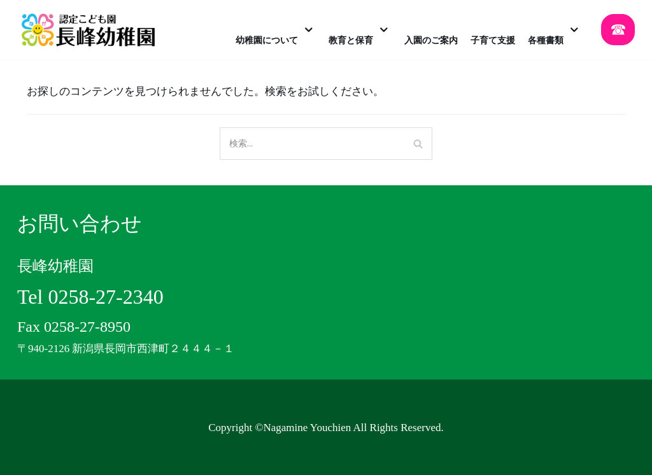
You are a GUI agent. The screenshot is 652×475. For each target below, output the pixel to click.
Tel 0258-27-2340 (90, 296)
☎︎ (618, 29)
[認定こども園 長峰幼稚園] (92, 29)
